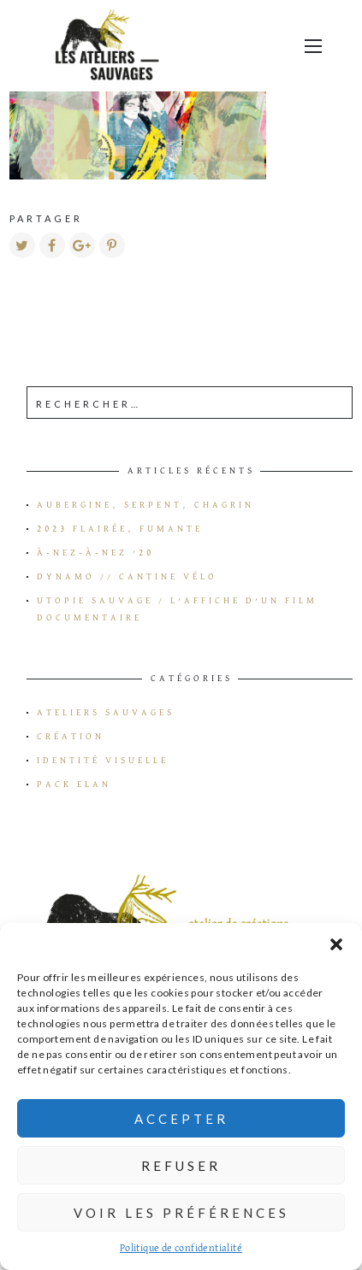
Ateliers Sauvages (106, 712)
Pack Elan (74, 784)
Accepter (181, 1118)
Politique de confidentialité (181, 1249)
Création (70, 736)
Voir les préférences (181, 1212)
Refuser (181, 1165)
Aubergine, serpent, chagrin (145, 505)
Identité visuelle (103, 760)
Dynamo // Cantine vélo (127, 577)
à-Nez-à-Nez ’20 (95, 553)
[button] (336, 944)
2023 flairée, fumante (120, 529)
